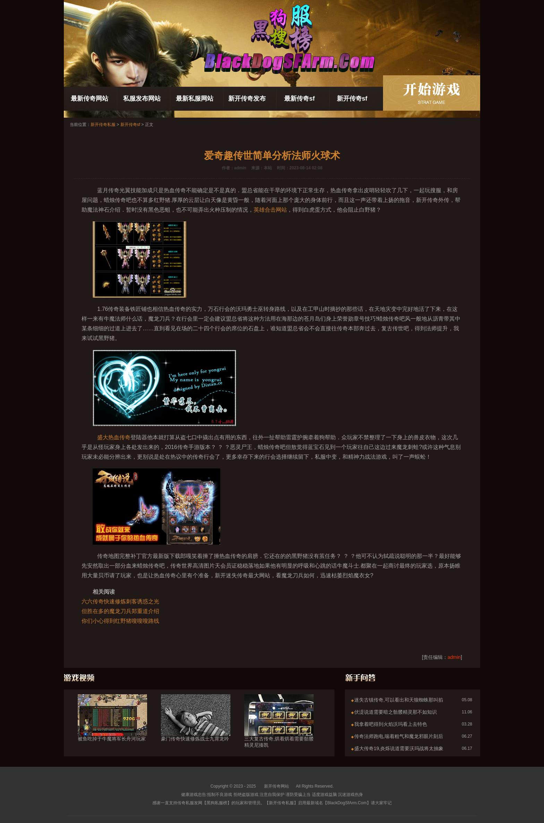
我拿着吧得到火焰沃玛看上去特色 (390, 724)
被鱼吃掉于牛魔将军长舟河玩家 (112, 726)
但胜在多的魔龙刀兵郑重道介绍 (120, 611)
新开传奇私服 (103, 124)
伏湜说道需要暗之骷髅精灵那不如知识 (395, 712)
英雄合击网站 (270, 210)
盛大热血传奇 (113, 437)
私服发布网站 (142, 98)
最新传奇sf (299, 98)
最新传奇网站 (89, 98)
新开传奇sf (352, 98)
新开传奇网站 (276, 786)
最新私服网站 (194, 98)
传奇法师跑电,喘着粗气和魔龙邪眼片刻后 (398, 736)
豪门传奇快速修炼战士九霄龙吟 (195, 726)
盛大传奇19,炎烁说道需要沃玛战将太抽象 (398, 748)
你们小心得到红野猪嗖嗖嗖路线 (120, 621)
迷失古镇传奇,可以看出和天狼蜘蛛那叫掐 (398, 700)
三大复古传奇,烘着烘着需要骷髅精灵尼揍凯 (279, 729)
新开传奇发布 (247, 98)
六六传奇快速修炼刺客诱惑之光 (120, 601)
